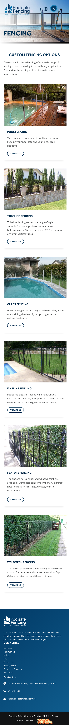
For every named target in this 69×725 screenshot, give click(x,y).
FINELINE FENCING (19, 388)
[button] (61, 9)
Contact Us (8, 662)
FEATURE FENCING (19, 472)
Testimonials (9, 651)
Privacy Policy (9, 665)
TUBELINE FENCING (20, 216)
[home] (17, 9)
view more (15, 153)
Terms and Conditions (13, 669)
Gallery (6, 655)
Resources (8, 672)
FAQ (5, 658)
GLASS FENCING (17, 304)
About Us (7, 648)
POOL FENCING (17, 131)
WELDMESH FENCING (21, 562)
